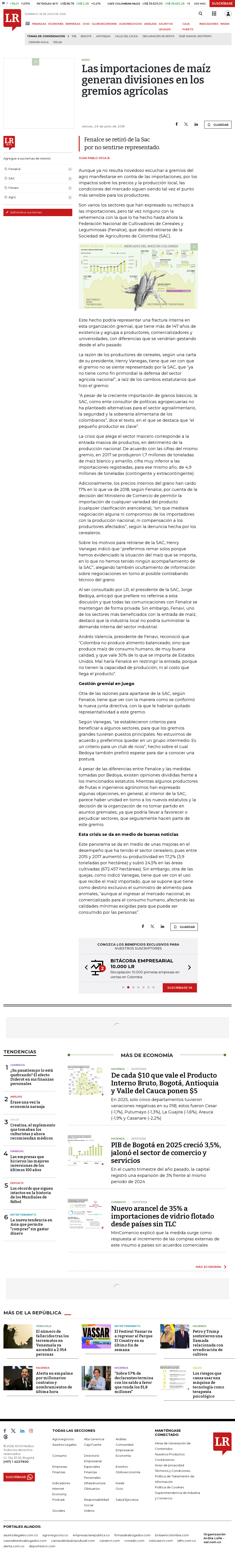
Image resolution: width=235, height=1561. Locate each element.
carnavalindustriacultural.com (73, 1540)
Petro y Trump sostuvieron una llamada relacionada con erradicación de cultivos (208, 1343)
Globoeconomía (128, 1472)
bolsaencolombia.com (172, 1535)
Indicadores (61, 1483)
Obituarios (92, 1488)
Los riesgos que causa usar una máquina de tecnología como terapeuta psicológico (208, 1385)
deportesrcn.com (42, 1546)
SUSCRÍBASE (222, 3)
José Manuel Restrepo (195, 36)
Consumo (59, 1455)
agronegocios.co (55, 1535)
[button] (85, 968)
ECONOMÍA (56, 23)
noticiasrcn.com (161, 1540)
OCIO (86, 23)
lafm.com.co (186, 1540)
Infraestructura (94, 1483)
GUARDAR (218, 125)
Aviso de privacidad (169, 1465)
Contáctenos (164, 1460)
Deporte (17, 1183)
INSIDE (225, 23)
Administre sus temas (24, 212)
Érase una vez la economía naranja (27, 1104)
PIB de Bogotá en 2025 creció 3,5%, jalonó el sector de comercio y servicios (166, 1153)
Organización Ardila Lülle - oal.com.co (215, 1538)
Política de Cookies (169, 1487)
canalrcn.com (109, 1540)
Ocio (119, 1488)
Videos (89, 1510)
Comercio (17, 1065)
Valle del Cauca (126, 36)
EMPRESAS (73, 23)
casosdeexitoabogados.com (25, 1540)
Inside (120, 1483)
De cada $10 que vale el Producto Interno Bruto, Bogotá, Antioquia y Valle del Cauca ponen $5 (165, 1083)
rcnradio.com (134, 1540)
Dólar (57, 42)
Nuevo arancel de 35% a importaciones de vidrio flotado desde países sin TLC (162, 1216)
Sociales (58, 1510)
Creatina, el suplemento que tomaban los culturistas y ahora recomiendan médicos (32, 1132)
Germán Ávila (39, 42)
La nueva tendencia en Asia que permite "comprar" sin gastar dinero (31, 1227)
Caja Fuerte (92, 1444)
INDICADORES (208, 23)
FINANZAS (39, 23)
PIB (74, 36)
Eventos (122, 1466)
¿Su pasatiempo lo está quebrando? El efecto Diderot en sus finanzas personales (32, 1077)
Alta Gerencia (94, 1439)
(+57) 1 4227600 (15, 1461)
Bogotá (86, 36)
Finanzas (17, 1151)
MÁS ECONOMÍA (208, 1267)
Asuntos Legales (64, 1444)
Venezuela (43, 1326)
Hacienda (199, 1326)
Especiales (92, 1466)
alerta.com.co (13, 1546)
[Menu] (28, 23)
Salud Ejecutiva (127, 1499)
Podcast (58, 1499)
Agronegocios (63, 1439)
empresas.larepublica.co (91, 1535)
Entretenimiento (23, 1214)
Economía (123, 1455)
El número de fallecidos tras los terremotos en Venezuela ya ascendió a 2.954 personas (52, 1343)
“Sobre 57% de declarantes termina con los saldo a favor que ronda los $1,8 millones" (134, 1382)
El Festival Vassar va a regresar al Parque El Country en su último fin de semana (134, 1340)
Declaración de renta (158, 36)
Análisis (16, 1096)
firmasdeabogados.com (132, 1535)
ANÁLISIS (150, 23)
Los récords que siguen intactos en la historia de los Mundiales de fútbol (31, 1195)
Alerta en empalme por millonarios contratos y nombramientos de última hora (54, 1382)
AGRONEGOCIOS (130, 23)
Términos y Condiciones (172, 1471)
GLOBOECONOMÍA (104, 23)
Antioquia (103, 36)
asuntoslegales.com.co (20, 1535)
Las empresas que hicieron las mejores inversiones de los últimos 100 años (29, 1163)
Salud (14, 1119)
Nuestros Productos (170, 1454)
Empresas (59, 1466)
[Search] (200, 13)
